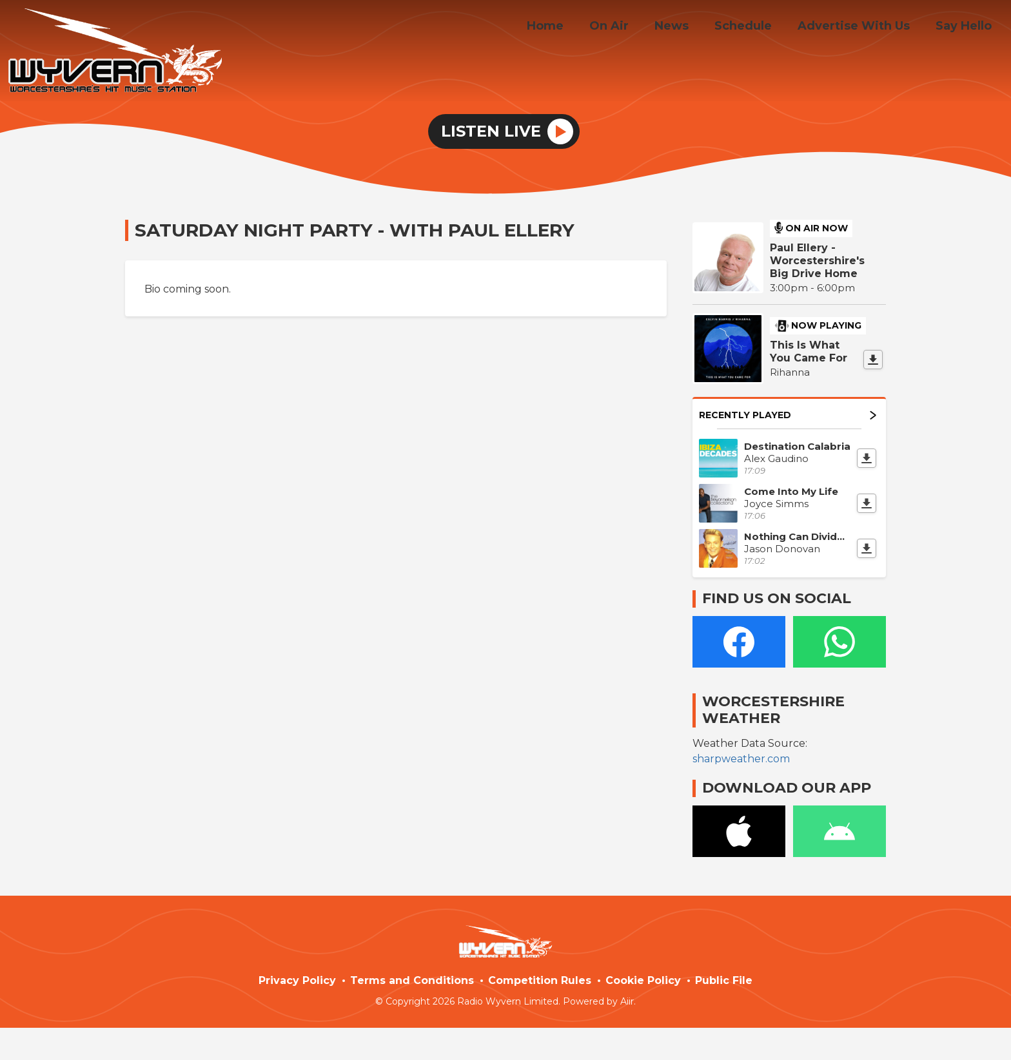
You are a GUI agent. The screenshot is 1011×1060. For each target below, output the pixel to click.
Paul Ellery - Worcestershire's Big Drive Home (817, 261)
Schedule (756, 28)
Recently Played (787, 415)
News (689, 28)
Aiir (627, 1001)
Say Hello (966, 28)
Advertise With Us (861, 28)
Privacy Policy (297, 980)
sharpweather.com (741, 759)
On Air (632, 28)
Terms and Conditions (412, 980)
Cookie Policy (643, 980)
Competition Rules (539, 980)
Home (573, 28)
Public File (723, 980)
